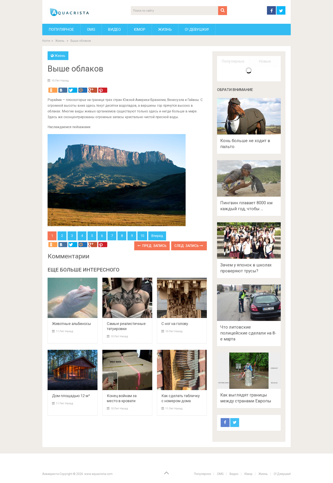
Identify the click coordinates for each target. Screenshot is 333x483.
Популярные (233, 61)
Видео (114, 29)
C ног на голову (174, 323)
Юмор (139, 29)
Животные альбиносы (71, 323)
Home (46, 40)
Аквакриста (50, 474)
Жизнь (165, 29)
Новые (265, 61)
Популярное (61, 29)
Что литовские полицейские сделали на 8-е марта (248, 333)
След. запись (188, 246)
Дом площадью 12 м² (71, 395)
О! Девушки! (197, 29)
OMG (91, 29)
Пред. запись (151, 246)
